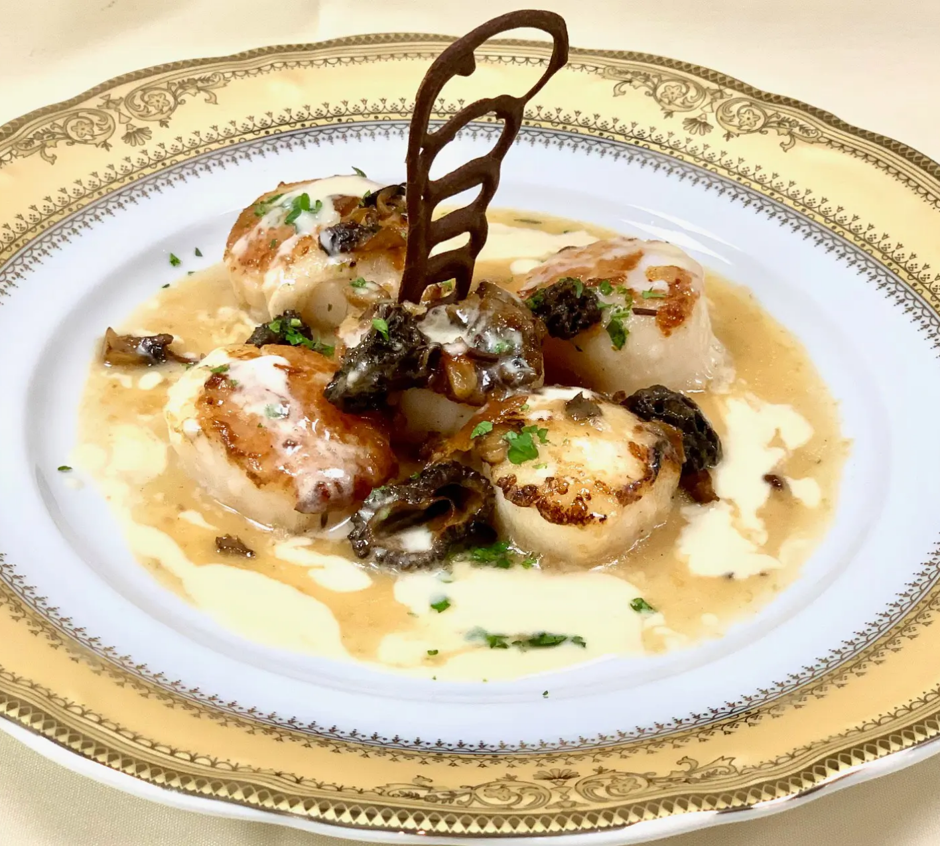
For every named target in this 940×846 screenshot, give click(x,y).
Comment (244, 143)
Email (234, 367)
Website (238, 425)
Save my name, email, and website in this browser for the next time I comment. (416, 485)
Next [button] (169, 503)
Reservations (100, 247)
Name (235, 309)
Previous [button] (30, 503)
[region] (99, 506)
